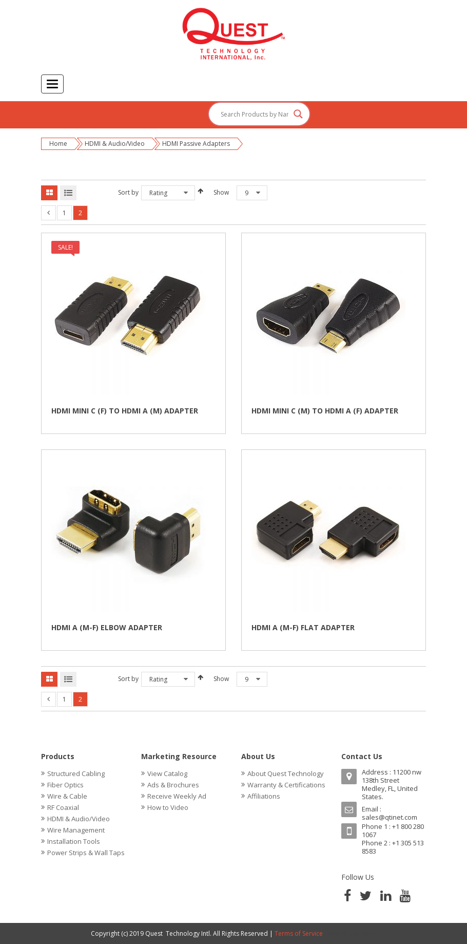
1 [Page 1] (64, 213)
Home (58, 143)
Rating (158, 192)
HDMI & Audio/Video (115, 143)
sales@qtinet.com (389, 817)
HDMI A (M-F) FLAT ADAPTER (303, 627)
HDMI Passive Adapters (196, 143)
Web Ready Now (352, 933)
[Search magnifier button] (298, 114)
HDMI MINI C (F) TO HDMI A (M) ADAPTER (124, 411)
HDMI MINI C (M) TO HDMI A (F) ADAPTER (324, 411)
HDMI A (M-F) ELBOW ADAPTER (106, 627)
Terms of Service (299, 933)
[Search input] (254, 114)
